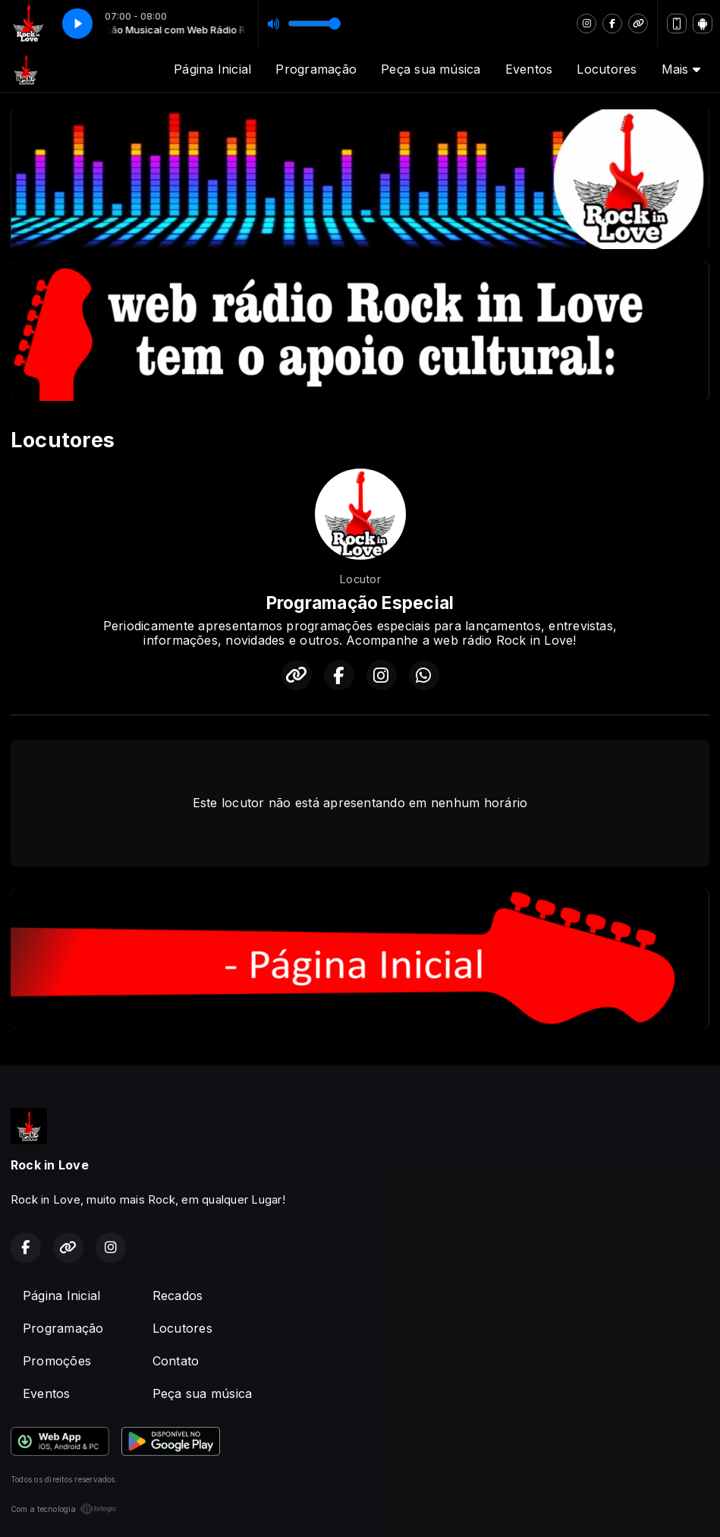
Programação (316, 69)
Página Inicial (212, 69)
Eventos (529, 69)
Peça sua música (431, 69)
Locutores (607, 69)
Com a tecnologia (64, 1509)
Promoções (57, 1360)
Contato (176, 1360)
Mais (681, 69)
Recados (177, 1295)
